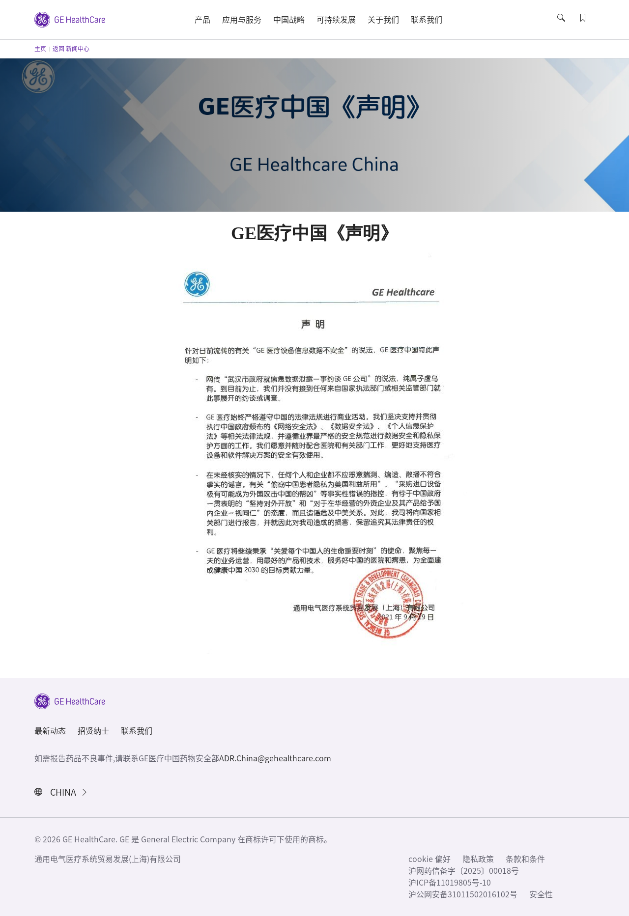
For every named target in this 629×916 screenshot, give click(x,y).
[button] (562, 26)
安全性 (541, 894)
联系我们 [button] (426, 20)
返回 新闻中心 (71, 49)
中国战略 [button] (289, 20)
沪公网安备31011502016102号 (462, 894)
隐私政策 (478, 859)
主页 (40, 49)
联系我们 (136, 731)
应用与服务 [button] (241, 20)
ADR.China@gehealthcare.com (275, 758)
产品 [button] (202, 20)
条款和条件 (525, 859)
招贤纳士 (93, 731)
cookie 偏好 (429, 859)
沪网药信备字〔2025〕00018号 (463, 871)
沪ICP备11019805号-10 (449, 883)
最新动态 (50, 731)
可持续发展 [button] (336, 20)
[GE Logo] (69, 19)
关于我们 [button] (383, 20)
